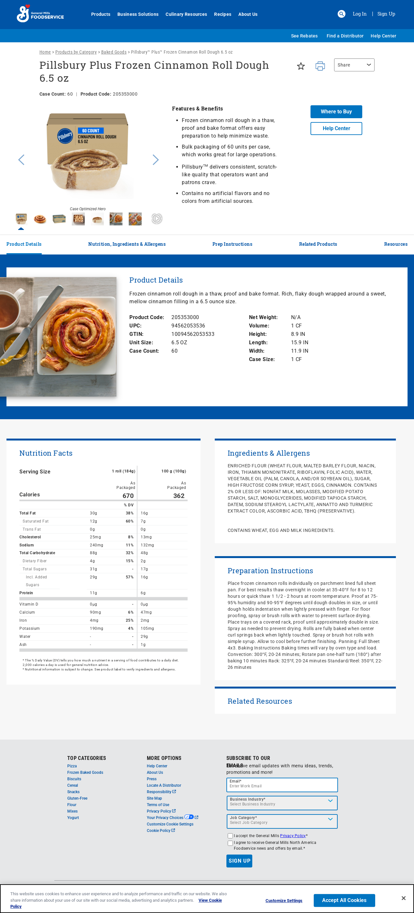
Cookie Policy (161, 830)
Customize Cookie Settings (170, 824)
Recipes (219, 14)
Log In (360, 13)
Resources (396, 244)
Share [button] (344, 64)
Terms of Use (158, 805)
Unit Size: (141, 342)
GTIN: (136, 334)
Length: (258, 342)
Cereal (72, 785)
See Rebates (304, 35)
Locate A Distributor (164, 785)
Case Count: (144, 351)
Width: (257, 351)
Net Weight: (263, 317)
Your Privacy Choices (172, 817)
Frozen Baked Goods (85, 772)
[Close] (404, 898)
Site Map (154, 798)
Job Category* (243, 817)
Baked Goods (114, 52)
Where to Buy (336, 112)
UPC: (135, 326)
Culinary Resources (182, 14)
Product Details (24, 244)
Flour (71, 805)
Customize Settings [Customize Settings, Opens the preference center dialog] (284, 900)
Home (45, 52)
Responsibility (161, 792)
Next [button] (155, 158)
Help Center (383, 35)
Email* (236, 781)
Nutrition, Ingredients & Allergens (127, 244)
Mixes (72, 811)
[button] (341, 14)
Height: (258, 334)
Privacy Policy (161, 811)
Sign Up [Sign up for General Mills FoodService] (386, 13)
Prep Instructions (232, 244)
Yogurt (73, 817)
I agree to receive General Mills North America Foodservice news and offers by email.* (275, 845)
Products (97, 14)
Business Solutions (134, 14)
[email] (282, 785)
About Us (244, 14)
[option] (88, 159)
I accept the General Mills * (271, 836)
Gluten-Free (77, 798)
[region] (353, 68)
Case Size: (262, 359)
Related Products (318, 244)
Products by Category (76, 52)
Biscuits (74, 779)
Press (152, 779)
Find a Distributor (345, 35)
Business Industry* (248, 799)
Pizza (72, 766)
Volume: (259, 326)
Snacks (73, 792)
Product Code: (147, 317)
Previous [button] (19, 158)
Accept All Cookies (344, 900)
